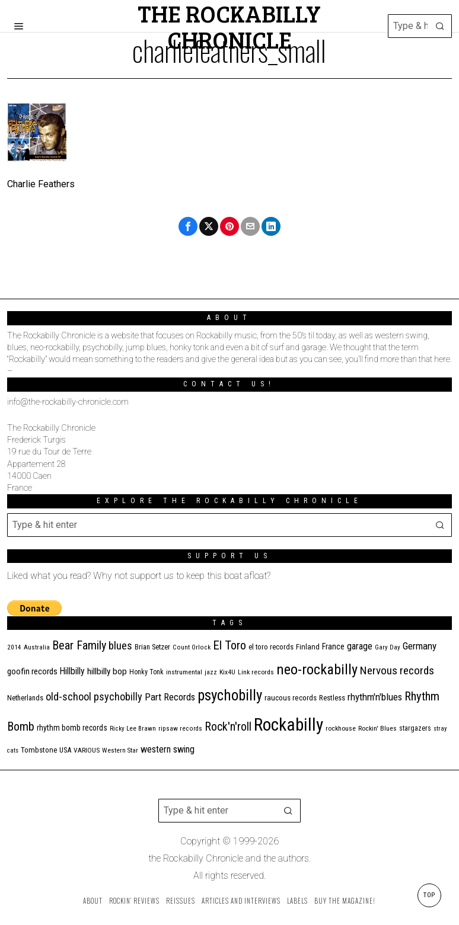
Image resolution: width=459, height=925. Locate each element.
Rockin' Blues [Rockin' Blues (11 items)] (377, 728)
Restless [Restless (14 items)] (332, 697)
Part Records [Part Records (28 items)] (170, 697)
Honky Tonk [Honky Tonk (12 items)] (146, 672)
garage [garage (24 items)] (359, 646)
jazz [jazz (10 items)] (211, 672)
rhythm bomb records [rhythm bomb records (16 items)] (72, 727)
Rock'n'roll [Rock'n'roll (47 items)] (228, 727)
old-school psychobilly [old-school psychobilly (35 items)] (94, 696)
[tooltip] (188, 226)
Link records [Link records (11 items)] (256, 672)
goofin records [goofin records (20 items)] (32, 671)
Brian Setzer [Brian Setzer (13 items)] (152, 646)
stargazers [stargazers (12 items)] (415, 728)
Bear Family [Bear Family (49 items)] (79, 645)
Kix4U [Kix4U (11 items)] (227, 672)
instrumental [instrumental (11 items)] (184, 672)
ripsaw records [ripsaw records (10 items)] (180, 728)
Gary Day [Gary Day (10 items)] (387, 647)
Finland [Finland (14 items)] (308, 646)
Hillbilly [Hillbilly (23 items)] (72, 671)
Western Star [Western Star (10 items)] (120, 750)
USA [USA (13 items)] (65, 749)
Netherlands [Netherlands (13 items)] (25, 697)
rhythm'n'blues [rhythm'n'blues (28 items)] (375, 697)
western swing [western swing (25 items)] (168, 749)
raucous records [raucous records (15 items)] (290, 697)
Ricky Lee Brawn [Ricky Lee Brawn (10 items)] (133, 728)
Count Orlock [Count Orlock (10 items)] (192, 647)
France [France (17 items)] (333, 646)
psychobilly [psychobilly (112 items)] (229, 695)
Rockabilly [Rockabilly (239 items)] (288, 725)
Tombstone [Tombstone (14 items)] (39, 749)
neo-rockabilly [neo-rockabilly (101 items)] (317, 669)
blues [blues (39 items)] (120, 645)
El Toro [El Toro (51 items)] (229, 645)
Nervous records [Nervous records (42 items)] (397, 670)
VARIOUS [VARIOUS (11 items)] (87, 750)
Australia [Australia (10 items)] (37, 647)
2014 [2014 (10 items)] (14, 647)
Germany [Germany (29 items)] (419, 646)
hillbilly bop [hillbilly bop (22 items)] (107, 671)
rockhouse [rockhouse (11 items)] (341, 728)
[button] (440, 26)
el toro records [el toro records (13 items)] (271, 646)
